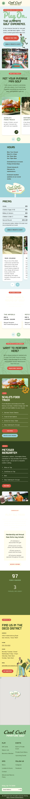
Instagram (18, 765)
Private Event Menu (21, 752)
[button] (13, 139)
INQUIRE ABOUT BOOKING (15, 368)
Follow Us (19, 761)
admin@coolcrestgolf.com (10, 665)
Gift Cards (5, 746)
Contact (4, 771)
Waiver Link (5, 750)
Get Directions (8, 671)
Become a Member (15, 564)
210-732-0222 (6, 645)
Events (18, 743)
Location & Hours (7, 768)
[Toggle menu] (3, 3)
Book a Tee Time (11, 38)
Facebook (18, 768)
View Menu (10, 431)
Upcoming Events (20, 755)
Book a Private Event (13, 44)
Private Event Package (10, 435)
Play (4, 743)
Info (3, 761)
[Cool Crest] (15, 3)
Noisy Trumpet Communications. (15, 797)
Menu (3, 765)
